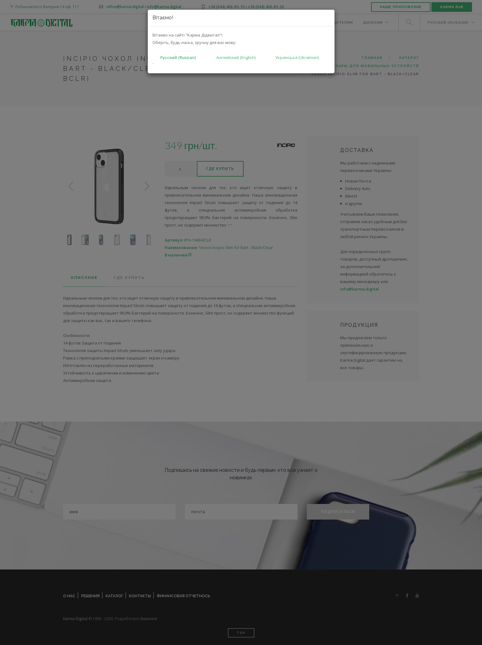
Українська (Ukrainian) (297, 57)
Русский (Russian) (178, 57)
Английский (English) (236, 57)
